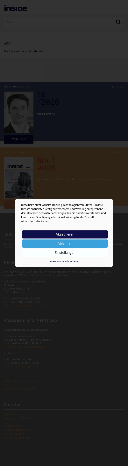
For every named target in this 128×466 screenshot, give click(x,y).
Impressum (54, 261)
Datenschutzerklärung (69, 261)
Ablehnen (65, 243)
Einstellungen (65, 253)
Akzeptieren (65, 234)
